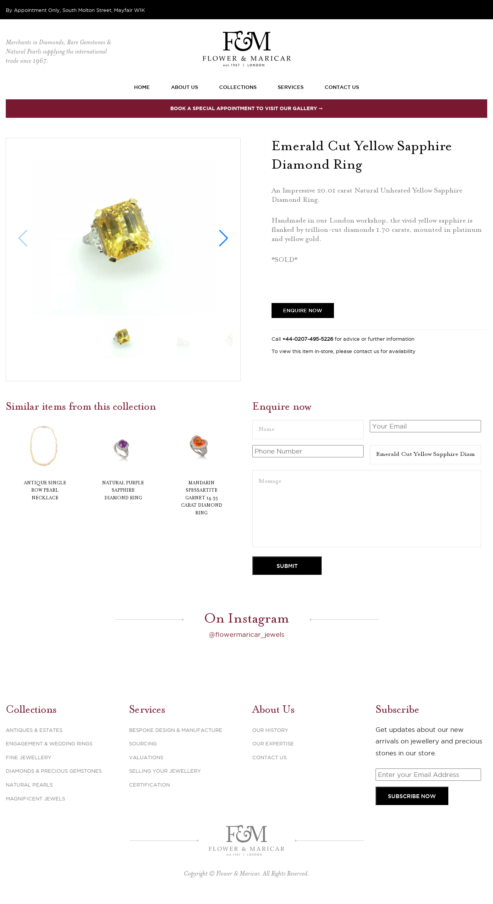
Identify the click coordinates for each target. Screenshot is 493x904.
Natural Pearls (29, 784)
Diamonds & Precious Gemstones (54, 770)
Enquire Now (302, 310)
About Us (184, 87)
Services (291, 87)
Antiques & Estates (34, 729)
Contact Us (342, 87)
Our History (270, 729)
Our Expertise (273, 743)
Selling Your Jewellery (165, 770)
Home (142, 87)
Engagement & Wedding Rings (49, 743)
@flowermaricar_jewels (246, 633)
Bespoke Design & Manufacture (175, 729)
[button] (223, 238)
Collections (238, 87)
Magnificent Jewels (35, 797)
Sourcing (143, 743)
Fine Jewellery (28, 756)
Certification (149, 784)
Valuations (146, 756)
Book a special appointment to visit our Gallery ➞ (246, 108)
